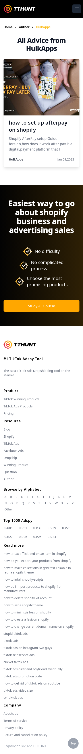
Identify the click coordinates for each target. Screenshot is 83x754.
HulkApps (43, 27)
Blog (7, 429)
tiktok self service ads (19, 655)
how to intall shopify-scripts (23, 579)
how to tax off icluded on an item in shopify (35, 554)
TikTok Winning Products (21, 399)
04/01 (8, 528)
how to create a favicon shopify (26, 619)
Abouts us (11, 713)
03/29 (52, 528)
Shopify (9, 436)
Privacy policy (13, 728)
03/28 (66, 528)
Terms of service (15, 720)
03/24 (52, 537)
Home (8, 27)
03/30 (37, 528)
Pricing (9, 413)
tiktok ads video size (18, 690)
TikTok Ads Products (18, 406)
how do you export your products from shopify (37, 561)
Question (10, 472)
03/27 (8, 537)
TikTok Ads (11, 443)
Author (24, 27)
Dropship (10, 458)
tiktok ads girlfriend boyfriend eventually (33, 669)
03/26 (23, 537)
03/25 (37, 537)
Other (8, 509)
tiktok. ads (11, 641)
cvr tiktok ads (13, 697)
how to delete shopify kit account (28, 598)
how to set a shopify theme (23, 605)
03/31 (23, 528)
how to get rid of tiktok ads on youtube (32, 683)
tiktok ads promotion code (23, 676)
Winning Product (16, 465)
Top (73, 743)
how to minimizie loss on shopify (27, 612)
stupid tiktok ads (16, 633)
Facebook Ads (14, 450)
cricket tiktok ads (16, 662)
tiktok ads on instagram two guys (28, 648)
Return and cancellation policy (25, 735)
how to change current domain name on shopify (38, 626)
